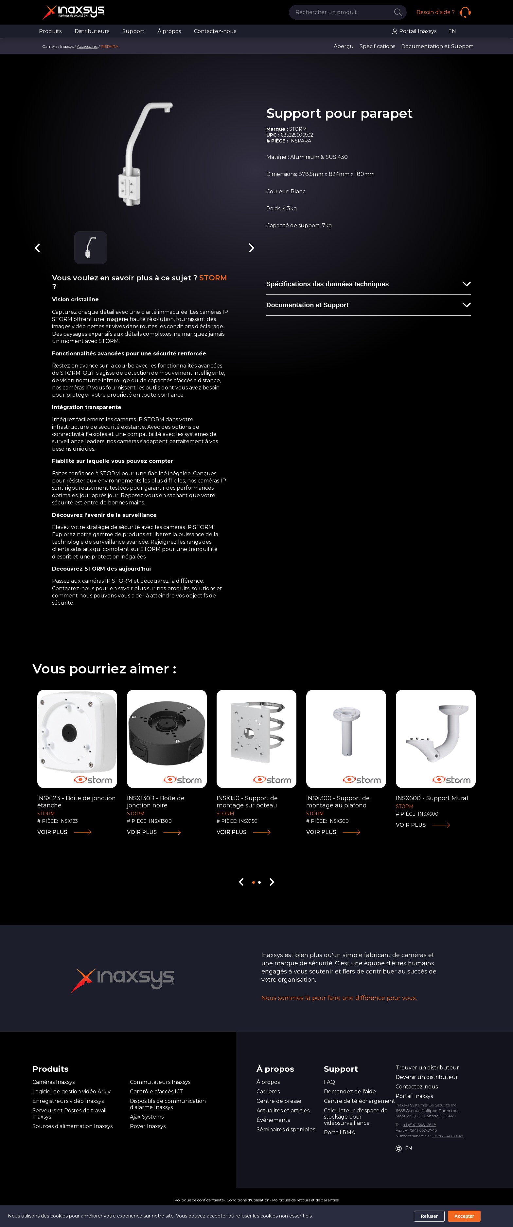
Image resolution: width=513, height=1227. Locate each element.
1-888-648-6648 (448, 1135)
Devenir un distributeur (427, 1077)
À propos (169, 31)
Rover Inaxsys (148, 1126)
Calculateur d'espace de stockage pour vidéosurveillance (356, 1116)
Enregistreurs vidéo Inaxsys (68, 1101)
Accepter (464, 1216)
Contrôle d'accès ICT (157, 1091)
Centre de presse (278, 1101)
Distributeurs (92, 31)
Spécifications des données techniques (327, 284)
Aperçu (344, 46)
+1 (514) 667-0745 (421, 1130)
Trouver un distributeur (427, 1068)
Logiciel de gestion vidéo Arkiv (71, 1091)
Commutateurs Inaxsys (160, 1082)
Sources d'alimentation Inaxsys (72, 1126)
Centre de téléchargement (359, 1101)
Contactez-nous (215, 31)
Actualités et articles (283, 1110)
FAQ (329, 1082)
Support (133, 31)
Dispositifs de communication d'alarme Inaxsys (168, 1104)
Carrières (268, 1091)
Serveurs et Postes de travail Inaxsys (69, 1113)
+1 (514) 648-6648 (419, 1124)
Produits (50, 31)
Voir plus (52, 832)
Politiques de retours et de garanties (305, 1200)
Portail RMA (339, 1132)
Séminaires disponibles (285, 1129)
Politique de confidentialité (199, 1200)
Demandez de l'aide (350, 1091)
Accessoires (87, 46)
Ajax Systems (147, 1117)
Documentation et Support (437, 46)
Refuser (429, 1216)
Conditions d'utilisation (248, 1200)
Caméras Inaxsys (53, 1082)
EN (452, 31)
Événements (273, 1120)
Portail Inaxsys (414, 31)
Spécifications (378, 46)
